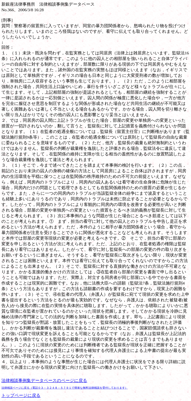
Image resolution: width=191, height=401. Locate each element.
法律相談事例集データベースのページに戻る (44, 380)
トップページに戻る (21, 395)
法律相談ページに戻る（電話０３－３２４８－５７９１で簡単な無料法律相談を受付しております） (64, 387)
